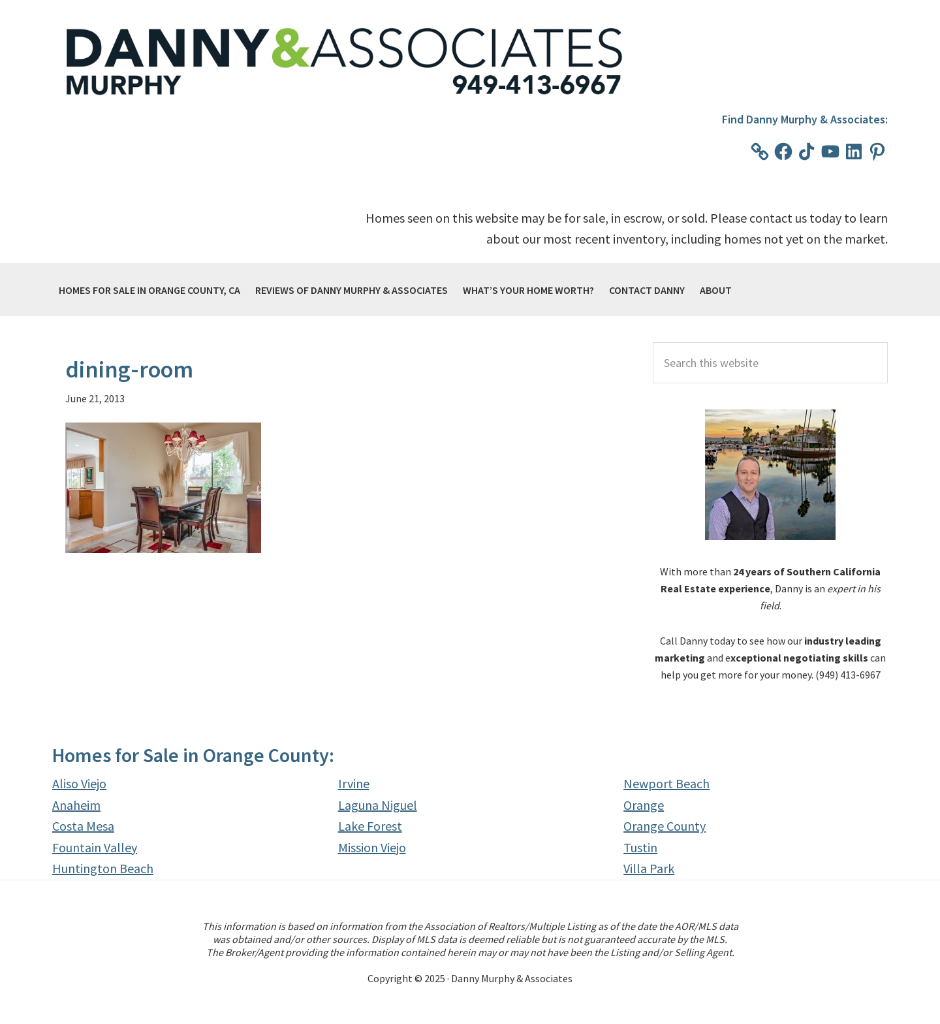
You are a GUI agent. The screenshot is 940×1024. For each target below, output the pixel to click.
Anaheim (76, 805)
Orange (643, 805)
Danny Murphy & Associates (346, 62)
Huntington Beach (102, 868)
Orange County (664, 826)
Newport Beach (666, 783)
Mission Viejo (372, 847)
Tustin (640, 847)
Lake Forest (370, 826)
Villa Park (648, 868)
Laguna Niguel (377, 805)
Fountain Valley (94, 847)
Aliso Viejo (79, 783)
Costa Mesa (83, 826)
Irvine (353, 783)
